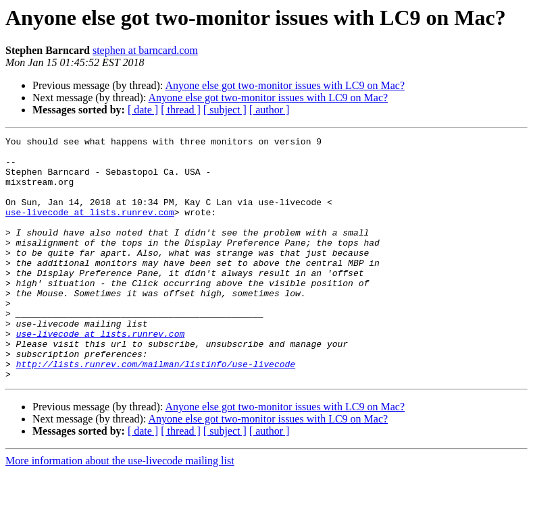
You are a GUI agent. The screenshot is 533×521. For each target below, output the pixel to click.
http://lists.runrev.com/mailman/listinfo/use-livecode (155, 410)
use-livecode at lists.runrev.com (89, 228)
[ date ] (143, 109)
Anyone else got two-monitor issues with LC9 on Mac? (285, 85)
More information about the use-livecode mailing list (119, 509)
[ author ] (269, 109)
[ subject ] (225, 109)
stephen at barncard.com (145, 50)
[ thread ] (181, 109)
